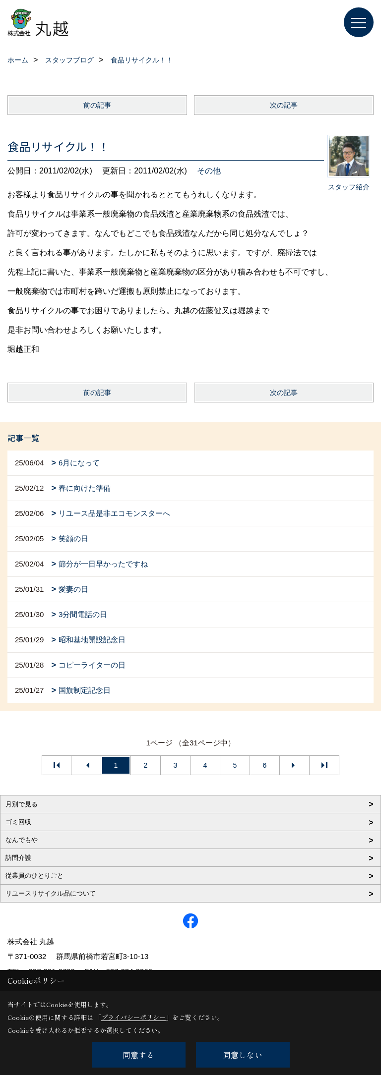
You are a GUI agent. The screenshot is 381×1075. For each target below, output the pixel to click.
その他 (209, 171)
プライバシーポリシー (133, 1017)
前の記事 (97, 105)
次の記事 (284, 105)
